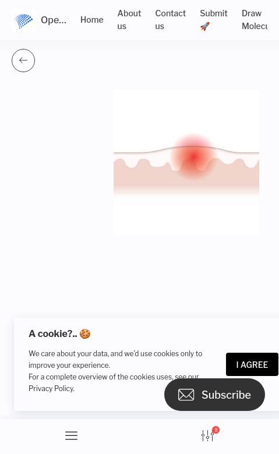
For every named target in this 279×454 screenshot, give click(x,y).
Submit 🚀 (214, 19)
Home (92, 19)
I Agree (252, 365)
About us (130, 19)
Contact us (171, 19)
